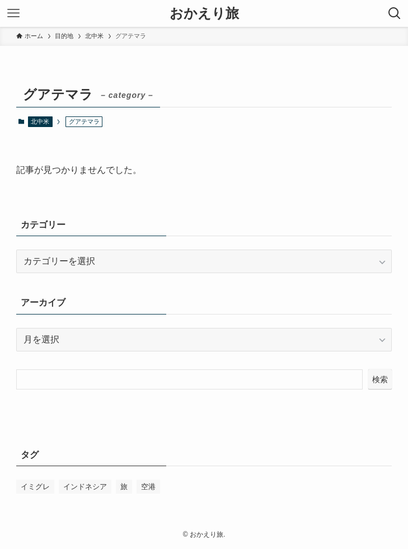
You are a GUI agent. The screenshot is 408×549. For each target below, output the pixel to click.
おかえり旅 (204, 13)
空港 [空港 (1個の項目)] (148, 486)
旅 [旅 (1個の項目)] (124, 486)
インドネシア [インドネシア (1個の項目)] (85, 486)
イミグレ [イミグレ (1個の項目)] (35, 486)
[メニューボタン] (13, 13)
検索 (380, 379)
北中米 (40, 121)
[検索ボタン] (394, 13)
